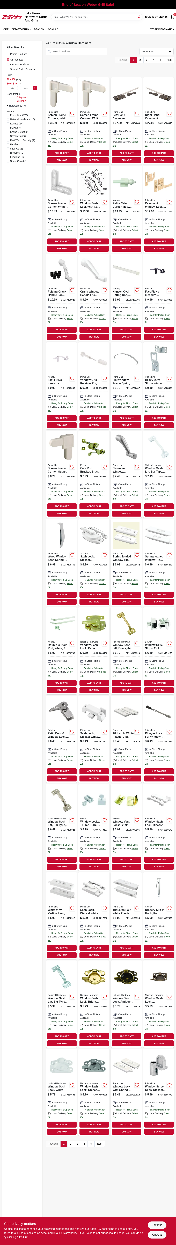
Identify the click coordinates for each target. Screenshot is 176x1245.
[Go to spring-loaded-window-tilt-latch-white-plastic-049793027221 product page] (126, 562)
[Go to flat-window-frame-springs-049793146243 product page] (126, 385)
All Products (16, 60)
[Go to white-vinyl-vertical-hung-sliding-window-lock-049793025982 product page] (61, 915)
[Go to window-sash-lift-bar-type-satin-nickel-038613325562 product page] (61, 827)
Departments (20, 29)
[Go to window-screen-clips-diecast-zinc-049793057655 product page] (158, 1092)
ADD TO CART (62, 153)
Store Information (162, 29)
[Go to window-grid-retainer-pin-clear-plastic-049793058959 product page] (93, 385)
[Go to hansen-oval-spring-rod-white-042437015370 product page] (126, 297)
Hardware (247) (17, 105)
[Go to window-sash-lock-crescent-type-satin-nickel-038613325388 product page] (93, 1092)
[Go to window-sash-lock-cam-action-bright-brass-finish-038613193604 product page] (93, 650)
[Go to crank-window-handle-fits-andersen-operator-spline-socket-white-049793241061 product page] (93, 297)
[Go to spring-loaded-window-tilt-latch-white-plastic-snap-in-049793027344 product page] (158, 562)
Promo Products (18, 54)
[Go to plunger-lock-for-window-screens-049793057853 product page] (158, 739)
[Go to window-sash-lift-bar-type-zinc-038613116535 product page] (61, 1004)
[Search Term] (97, 17)
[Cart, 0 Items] (172, 17)
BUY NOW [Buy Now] (62, 160)
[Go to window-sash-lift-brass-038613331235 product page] (126, 650)
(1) (22, 140)
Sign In (149, 17)
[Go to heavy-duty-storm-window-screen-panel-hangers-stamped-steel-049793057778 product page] (158, 385)
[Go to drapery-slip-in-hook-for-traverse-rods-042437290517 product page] (158, 915)
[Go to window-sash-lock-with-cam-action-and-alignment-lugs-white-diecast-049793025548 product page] (93, 209)
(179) (19, 115)
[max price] (25, 88)
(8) (15, 127)
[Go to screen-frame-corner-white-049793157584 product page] (61, 209)
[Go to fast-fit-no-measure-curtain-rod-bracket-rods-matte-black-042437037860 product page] (158, 297)
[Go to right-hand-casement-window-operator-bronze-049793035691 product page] (158, 121)
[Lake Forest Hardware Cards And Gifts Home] (12, 17)
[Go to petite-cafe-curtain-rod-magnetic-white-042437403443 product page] (126, 209)
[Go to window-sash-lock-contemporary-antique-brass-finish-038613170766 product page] (158, 1004)
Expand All (22, 101)
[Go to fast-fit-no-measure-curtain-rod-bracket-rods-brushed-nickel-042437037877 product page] (61, 385)
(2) (19, 132)
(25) (22, 119)
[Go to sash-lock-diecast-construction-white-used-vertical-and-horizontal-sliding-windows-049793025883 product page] (93, 562)
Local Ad (52, 29)
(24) (16, 123)
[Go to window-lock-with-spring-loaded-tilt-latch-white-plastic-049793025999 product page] (126, 1092)
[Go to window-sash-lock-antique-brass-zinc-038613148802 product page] (126, 1004)
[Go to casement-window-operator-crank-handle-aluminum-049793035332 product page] (126, 474)
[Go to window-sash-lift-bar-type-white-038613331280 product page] (158, 474)
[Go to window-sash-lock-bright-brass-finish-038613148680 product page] (93, 1004)
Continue (156, 1225)
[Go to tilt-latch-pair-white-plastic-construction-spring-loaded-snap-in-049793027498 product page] (126, 915)
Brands (39, 29)
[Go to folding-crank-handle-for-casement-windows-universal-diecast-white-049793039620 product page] (61, 297)
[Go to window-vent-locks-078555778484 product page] (126, 827)
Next (169, 59)
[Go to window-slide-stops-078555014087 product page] (158, 650)
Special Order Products (22, 69)
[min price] (12, 88)
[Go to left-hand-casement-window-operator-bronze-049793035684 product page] (126, 121)
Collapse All (22, 97)
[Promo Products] (8, 54)
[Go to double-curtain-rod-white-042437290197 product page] (61, 650)
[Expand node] (8, 105)
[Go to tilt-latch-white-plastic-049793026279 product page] (126, 739)
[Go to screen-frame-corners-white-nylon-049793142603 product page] (61, 121)
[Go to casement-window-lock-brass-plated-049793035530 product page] (158, 209)
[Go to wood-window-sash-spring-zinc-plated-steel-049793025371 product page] (61, 562)
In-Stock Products (19, 64)
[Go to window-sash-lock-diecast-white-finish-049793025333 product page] (158, 827)
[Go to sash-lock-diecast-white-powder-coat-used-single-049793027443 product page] (93, 915)
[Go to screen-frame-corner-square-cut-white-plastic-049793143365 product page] (61, 474)
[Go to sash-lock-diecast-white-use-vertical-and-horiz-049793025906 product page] (93, 739)
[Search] (139, 17)
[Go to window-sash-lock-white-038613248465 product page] (61, 1092)
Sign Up (163, 17)
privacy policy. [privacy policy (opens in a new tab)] (69, 1233)
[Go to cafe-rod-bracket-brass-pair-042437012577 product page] (93, 474)
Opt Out (157, 1234)
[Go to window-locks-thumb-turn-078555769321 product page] (93, 827)
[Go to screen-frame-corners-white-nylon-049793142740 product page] (93, 121)
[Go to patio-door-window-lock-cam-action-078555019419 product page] (61, 739)
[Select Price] (35, 88)
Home (5, 29)
